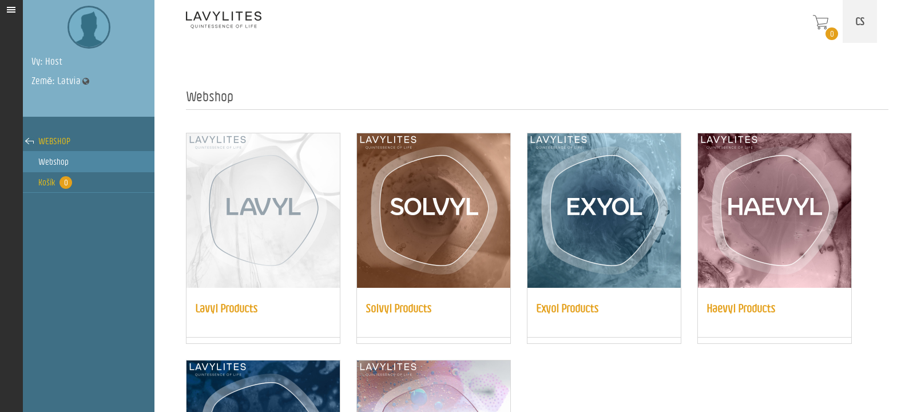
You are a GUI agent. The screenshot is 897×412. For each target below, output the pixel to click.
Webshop (54, 141)
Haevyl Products (741, 308)
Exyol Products (567, 308)
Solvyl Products (398, 308)
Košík (55, 182)
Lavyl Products (226, 308)
